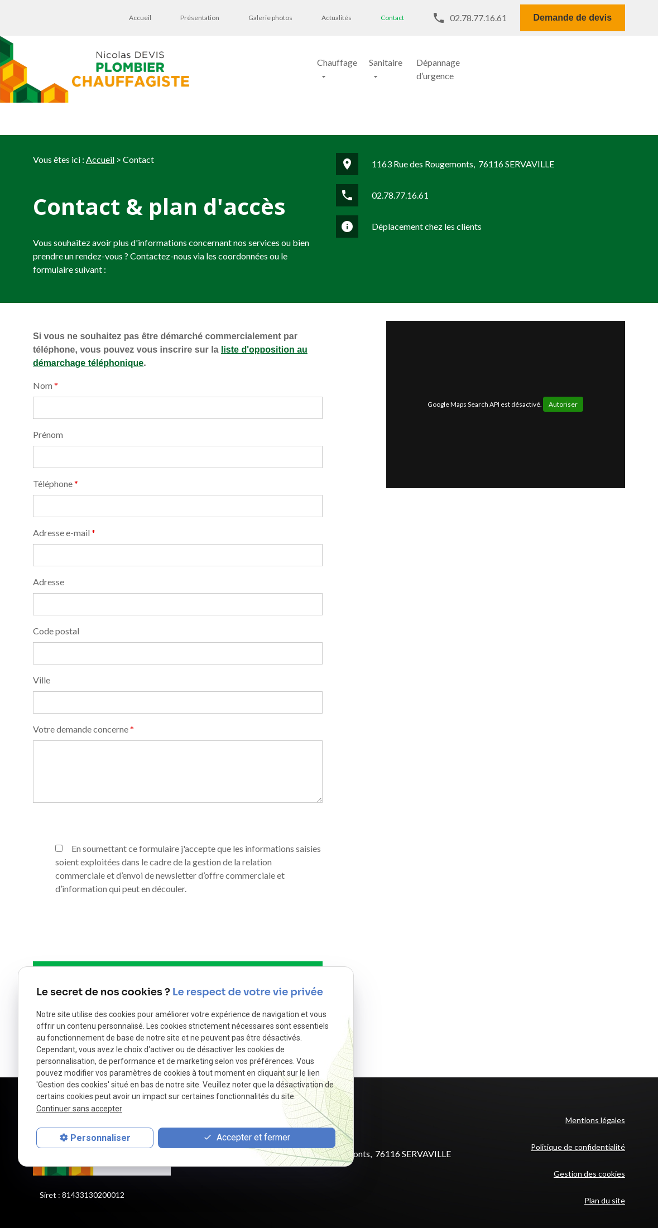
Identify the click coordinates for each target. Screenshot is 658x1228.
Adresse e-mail (64, 491)
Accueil (140, 17)
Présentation (199, 17)
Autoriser (563, 363)
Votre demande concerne (83, 687)
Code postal (56, 589)
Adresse (48, 540)
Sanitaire (383, 64)
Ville (41, 638)
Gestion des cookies (589, 1132)
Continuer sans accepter (79, 1108)
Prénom (48, 393)
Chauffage (306, 64)
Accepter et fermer (246, 1138)
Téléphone (55, 442)
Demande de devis (573, 17)
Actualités (336, 17)
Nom (45, 344)
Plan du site (604, 1159)
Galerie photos (270, 17)
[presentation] (118, 965)
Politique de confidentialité (578, 1105)
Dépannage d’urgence (481, 64)
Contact (392, 17)
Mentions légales (595, 1078)
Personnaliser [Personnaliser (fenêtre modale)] (100, 1138)
